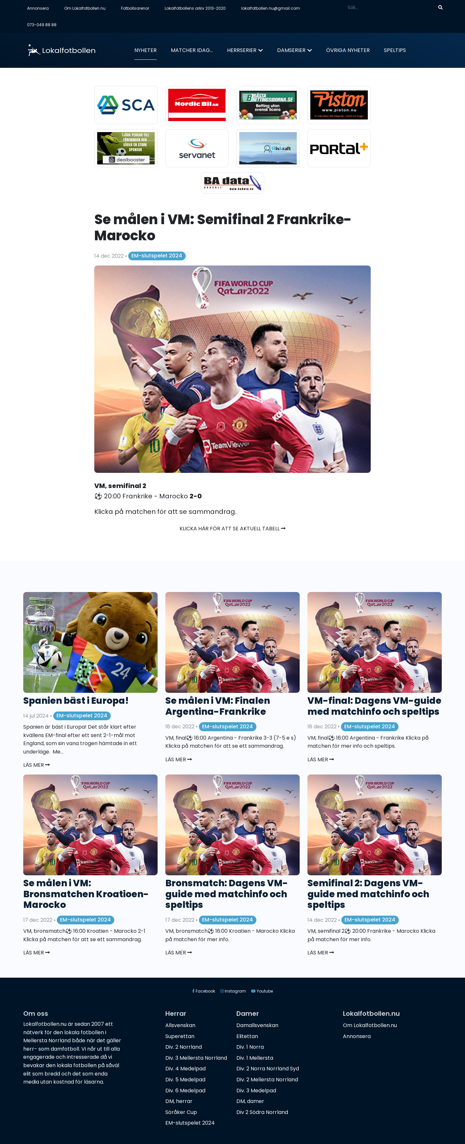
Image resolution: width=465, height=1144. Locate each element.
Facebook (203, 991)
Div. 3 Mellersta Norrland (196, 1058)
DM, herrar (178, 1101)
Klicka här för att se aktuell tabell (232, 528)
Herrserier (241, 50)
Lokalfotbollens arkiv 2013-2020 (195, 8)
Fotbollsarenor (135, 8)
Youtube (262, 991)
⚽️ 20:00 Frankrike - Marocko (148, 496)
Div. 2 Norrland (183, 1047)
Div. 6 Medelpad (185, 1090)
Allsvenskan (180, 1025)
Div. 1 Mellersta (254, 1058)
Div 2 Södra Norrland (262, 1112)
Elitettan (247, 1036)
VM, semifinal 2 (120, 485)
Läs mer (36, 765)
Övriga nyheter (348, 50)
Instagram (233, 991)
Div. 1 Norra (250, 1047)
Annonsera (38, 8)
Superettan (179, 1036)
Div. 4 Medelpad (185, 1068)
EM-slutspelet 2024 (156, 255)
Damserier (291, 50)
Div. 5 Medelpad (185, 1079)
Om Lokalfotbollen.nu (85, 8)
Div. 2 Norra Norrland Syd (267, 1068)
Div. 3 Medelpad (256, 1090)
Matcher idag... (192, 50)
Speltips (395, 50)
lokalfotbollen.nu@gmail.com (270, 8)
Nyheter (145, 50)
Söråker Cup (181, 1112)
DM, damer (250, 1101)
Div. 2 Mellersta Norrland (267, 1079)
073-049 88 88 (42, 24)
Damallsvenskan (257, 1025)
